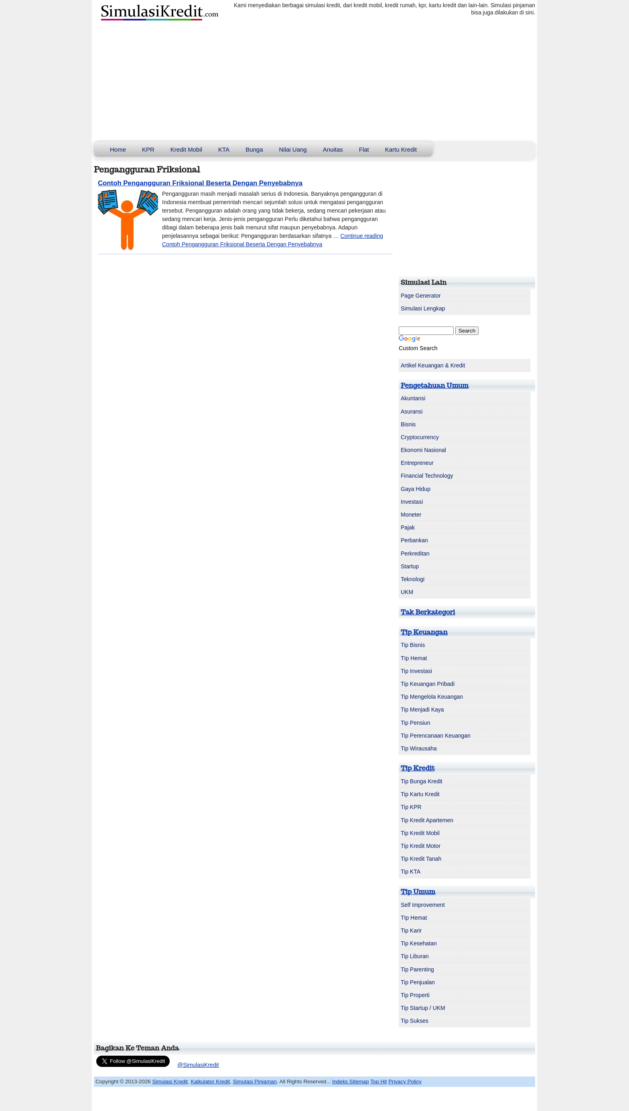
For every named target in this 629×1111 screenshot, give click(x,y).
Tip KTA (410, 871)
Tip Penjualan (418, 982)
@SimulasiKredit (198, 1065)
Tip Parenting (417, 969)
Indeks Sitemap (350, 1082)
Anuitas (333, 149)
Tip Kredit (418, 768)
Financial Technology (427, 475)
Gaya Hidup (415, 489)
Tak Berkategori (428, 612)
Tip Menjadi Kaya (422, 709)
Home (118, 149)
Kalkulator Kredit (210, 1082)
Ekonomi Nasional (423, 450)
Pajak (408, 527)
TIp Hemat (414, 658)
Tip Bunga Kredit (421, 781)
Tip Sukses (414, 1021)
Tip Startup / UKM (423, 1008)
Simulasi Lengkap (423, 308)
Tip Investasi (416, 671)
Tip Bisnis (413, 645)
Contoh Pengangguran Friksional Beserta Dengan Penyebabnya (200, 183)
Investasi (412, 502)
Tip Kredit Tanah (421, 859)
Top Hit (378, 1082)
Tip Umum (418, 891)
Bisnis (408, 424)
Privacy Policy (405, 1082)
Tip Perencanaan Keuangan (436, 735)
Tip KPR (411, 807)
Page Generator (421, 295)
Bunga (254, 149)
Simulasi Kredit (170, 1082)
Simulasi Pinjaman (254, 1082)
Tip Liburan (415, 956)
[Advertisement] (314, 82)
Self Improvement (423, 905)
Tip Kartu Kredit (420, 794)
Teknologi (412, 579)
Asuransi (411, 411)
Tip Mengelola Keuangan (432, 696)
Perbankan (414, 540)
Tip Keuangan (424, 632)
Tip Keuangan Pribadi (428, 684)
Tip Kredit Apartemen (427, 820)
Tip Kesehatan (419, 943)
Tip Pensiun (415, 723)
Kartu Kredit (401, 149)
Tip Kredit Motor (420, 846)
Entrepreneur (417, 463)
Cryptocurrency (420, 437)
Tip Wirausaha (419, 748)
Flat (364, 149)
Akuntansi (413, 398)
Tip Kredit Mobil (420, 833)
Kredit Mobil (186, 149)
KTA (223, 149)
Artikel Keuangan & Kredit (433, 365)
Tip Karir (411, 930)
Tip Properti (415, 995)
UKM (407, 592)
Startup (410, 566)
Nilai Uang (293, 149)
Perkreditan (415, 553)
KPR (148, 149)
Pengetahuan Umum (435, 385)
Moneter (411, 514)
